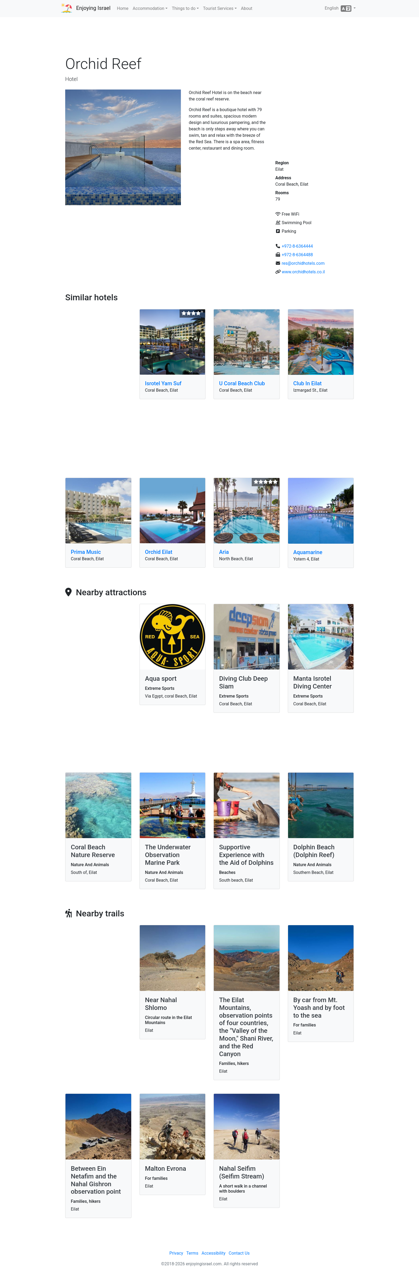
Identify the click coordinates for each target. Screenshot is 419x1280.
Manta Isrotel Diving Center (312, 682)
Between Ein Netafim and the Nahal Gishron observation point (96, 1180)
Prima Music (86, 552)
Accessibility (213, 1253)
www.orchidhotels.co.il (303, 271)
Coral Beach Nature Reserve (93, 851)
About (247, 8)
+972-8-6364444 (297, 246)
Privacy (176, 1253)
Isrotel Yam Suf (163, 383)
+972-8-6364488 (297, 254)
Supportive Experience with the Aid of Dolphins (246, 854)
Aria (224, 552)
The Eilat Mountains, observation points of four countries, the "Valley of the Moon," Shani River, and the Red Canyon (246, 1027)
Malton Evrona (165, 1168)
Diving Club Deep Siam (243, 682)
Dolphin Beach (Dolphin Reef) (314, 851)
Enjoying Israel (93, 8)
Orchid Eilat (159, 552)
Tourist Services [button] (218, 8)
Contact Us (239, 1253)
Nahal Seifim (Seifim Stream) (241, 1172)
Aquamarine (308, 552)
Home (123, 8)
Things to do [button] (184, 8)
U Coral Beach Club (242, 383)
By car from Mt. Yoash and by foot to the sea (319, 1007)
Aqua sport (161, 678)
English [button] (338, 8)
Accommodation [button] (148, 8)
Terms (192, 1253)
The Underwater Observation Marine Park (168, 854)
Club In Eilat (307, 383)
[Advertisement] (209, 37)
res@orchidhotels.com (303, 263)
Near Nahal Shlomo (161, 1003)
